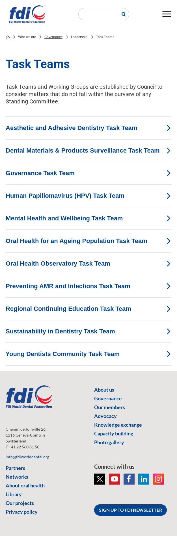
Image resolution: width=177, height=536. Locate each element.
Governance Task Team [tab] (88, 173)
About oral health (25, 485)
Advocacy (105, 416)
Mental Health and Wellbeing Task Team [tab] (88, 218)
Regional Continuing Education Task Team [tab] (88, 308)
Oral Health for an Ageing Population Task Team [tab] (88, 240)
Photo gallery (109, 442)
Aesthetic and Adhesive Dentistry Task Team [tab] (88, 127)
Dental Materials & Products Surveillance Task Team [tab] (88, 150)
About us (104, 390)
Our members (109, 407)
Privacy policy (22, 512)
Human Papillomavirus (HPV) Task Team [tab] (88, 195)
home (8, 37)
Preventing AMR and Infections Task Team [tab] (88, 286)
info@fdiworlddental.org (27, 456)
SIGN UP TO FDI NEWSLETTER (130, 510)
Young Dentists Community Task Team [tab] (88, 353)
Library (14, 494)
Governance (53, 37)
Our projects (20, 503)
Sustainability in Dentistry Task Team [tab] (88, 331)
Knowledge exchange (118, 425)
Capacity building (113, 433)
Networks (17, 477)
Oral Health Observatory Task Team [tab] (88, 263)
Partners (15, 468)
